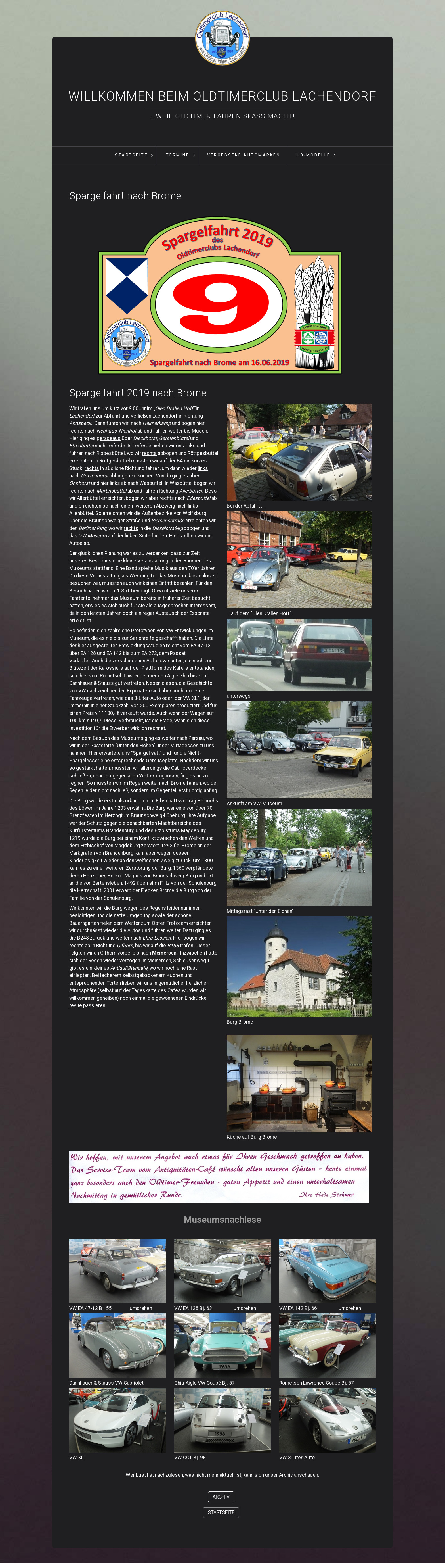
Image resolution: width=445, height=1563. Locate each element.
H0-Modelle (313, 155)
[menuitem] (131, 155)
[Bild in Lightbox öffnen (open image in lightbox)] (220, 294)
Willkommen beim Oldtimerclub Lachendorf (222, 96)
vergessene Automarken (243, 155)
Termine (178, 155)
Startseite (131, 155)
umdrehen (141, 1308)
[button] (221, 1496)
